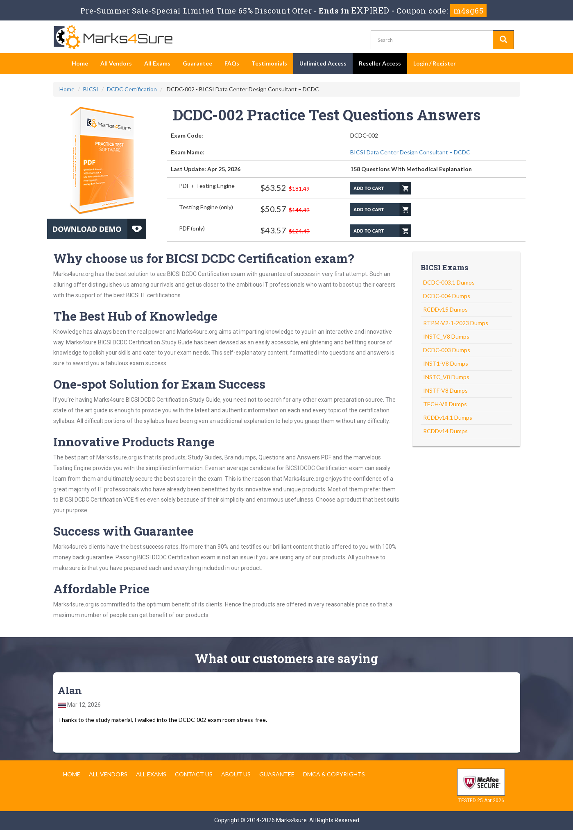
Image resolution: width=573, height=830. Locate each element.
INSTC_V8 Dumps (446, 336)
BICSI (90, 89)
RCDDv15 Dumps (445, 309)
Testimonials (269, 63)
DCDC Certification (132, 89)
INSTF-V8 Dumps (445, 390)
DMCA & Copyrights (334, 774)
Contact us (194, 774)
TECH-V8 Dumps (445, 403)
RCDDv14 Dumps (445, 430)
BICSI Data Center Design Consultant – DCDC (410, 152)
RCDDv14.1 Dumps (447, 417)
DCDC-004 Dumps (446, 295)
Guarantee (197, 63)
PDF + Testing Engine (207, 185)
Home (80, 63)
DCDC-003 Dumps (446, 349)
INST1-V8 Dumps (445, 363)
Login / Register (434, 63)
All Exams (157, 63)
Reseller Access (380, 63)
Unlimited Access (323, 63)
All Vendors (116, 63)
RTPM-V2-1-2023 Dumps (455, 322)
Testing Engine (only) (206, 207)
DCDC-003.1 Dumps (449, 282)
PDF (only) (192, 228)
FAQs (231, 63)
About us (236, 774)
